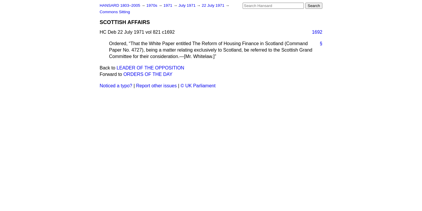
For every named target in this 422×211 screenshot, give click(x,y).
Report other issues (156, 85)
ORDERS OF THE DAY (147, 74)
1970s (152, 5)
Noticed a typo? (116, 85)
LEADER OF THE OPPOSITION (150, 67)
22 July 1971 (213, 5)
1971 (168, 5)
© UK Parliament (198, 85)
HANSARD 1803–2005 (120, 5)
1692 (317, 32)
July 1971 (187, 5)
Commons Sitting (115, 12)
